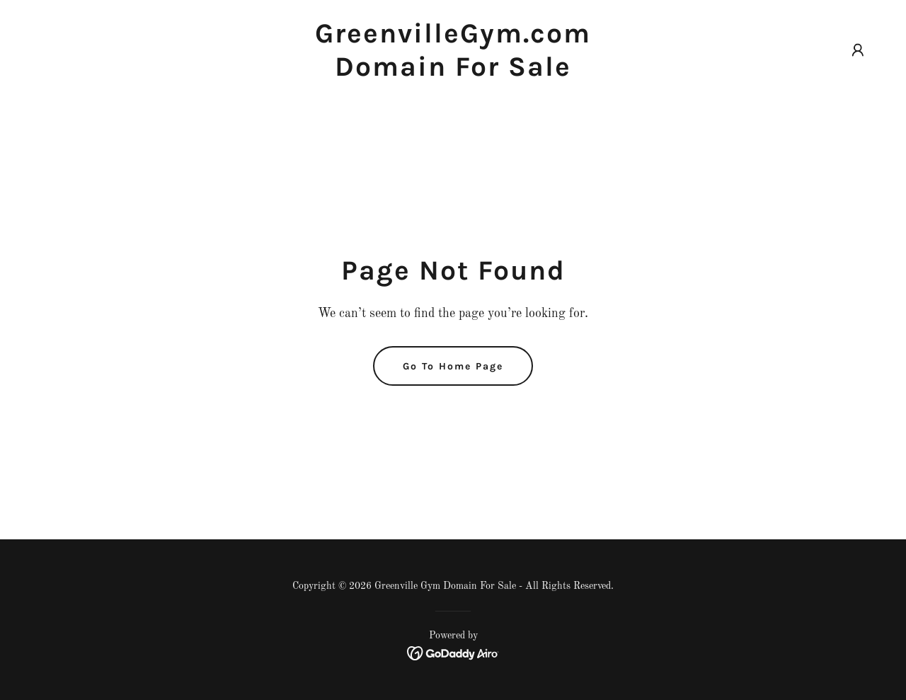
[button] (858, 50)
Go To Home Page (453, 366)
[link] (453, 73)
